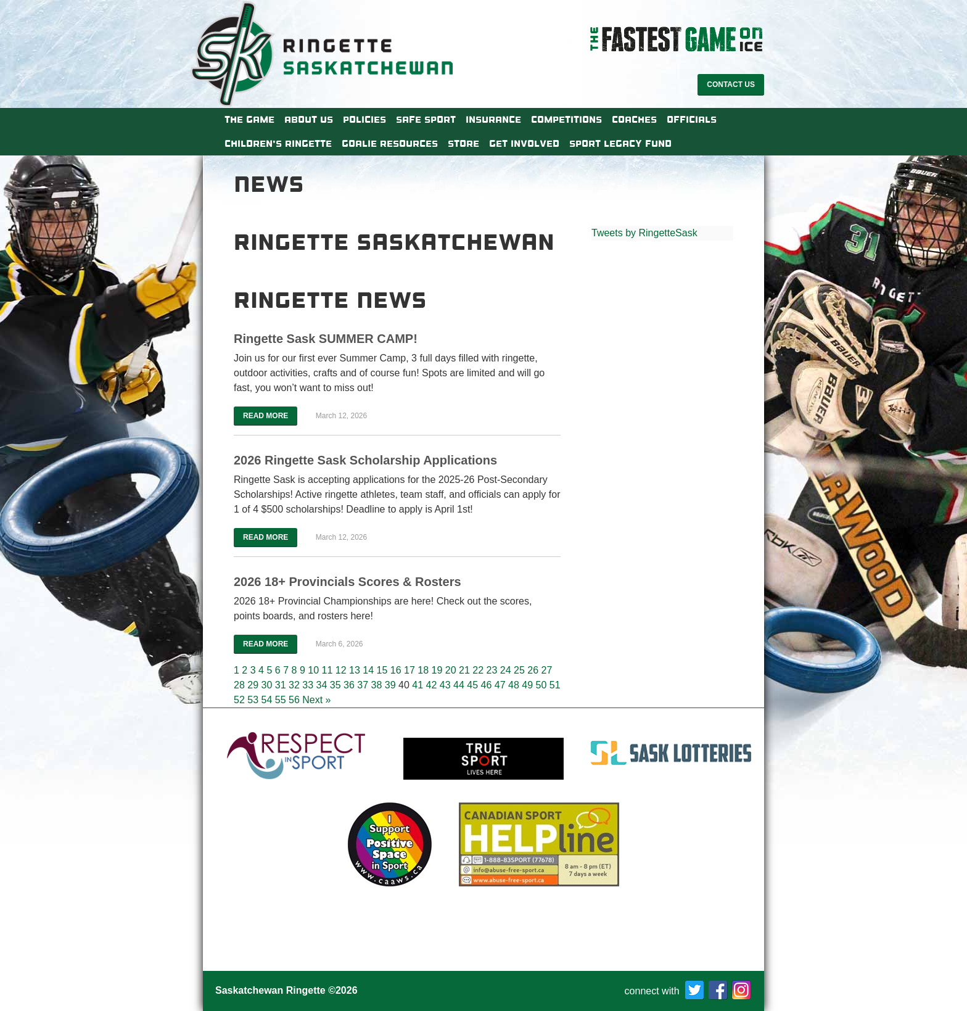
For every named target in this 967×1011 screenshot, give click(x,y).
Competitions (566, 119)
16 (395, 670)
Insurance (493, 119)
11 (326, 670)
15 (381, 670)
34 (321, 685)
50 (541, 685)
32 (294, 685)
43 (445, 685)
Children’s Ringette (278, 143)
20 (450, 670)
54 (267, 700)
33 (307, 685)
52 (239, 700)
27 (546, 670)
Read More (265, 415)
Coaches (634, 119)
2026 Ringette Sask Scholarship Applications (365, 460)
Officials (692, 119)
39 (390, 685)
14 (368, 670)
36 (349, 685)
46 (486, 685)
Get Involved (524, 143)
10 (313, 670)
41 (417, 685)
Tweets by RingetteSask (644, 233)
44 (458, 685)
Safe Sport (426, 119)
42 (431, 685)
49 (527, 685)
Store (463, 143)
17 (409, 670)
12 (341, 670)
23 (491, 670)
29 (252, 685)
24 (505, 670)
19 (436, 670)
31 (280, 685)
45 (472, 685)
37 (362, 685)
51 (555, 685)
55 (280, 700)
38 (376, 685)
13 (354, 670)
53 (252, 700)
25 (519, 670)
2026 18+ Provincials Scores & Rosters (347, 581)
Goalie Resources (390, 143)
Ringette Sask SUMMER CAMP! (326, 338)
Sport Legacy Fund (620, 143)
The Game (249, 119)
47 (500, 685)
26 (532, 670)
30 (267, 685)
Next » (316, 700)
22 (478, 670)
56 (294, 700)
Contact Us (731, 84)
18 (423, 670)
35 (335, 685)
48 (513, 685)
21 (464, 670)
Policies (364, 119)
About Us (308, 119)
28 (239, 685)
